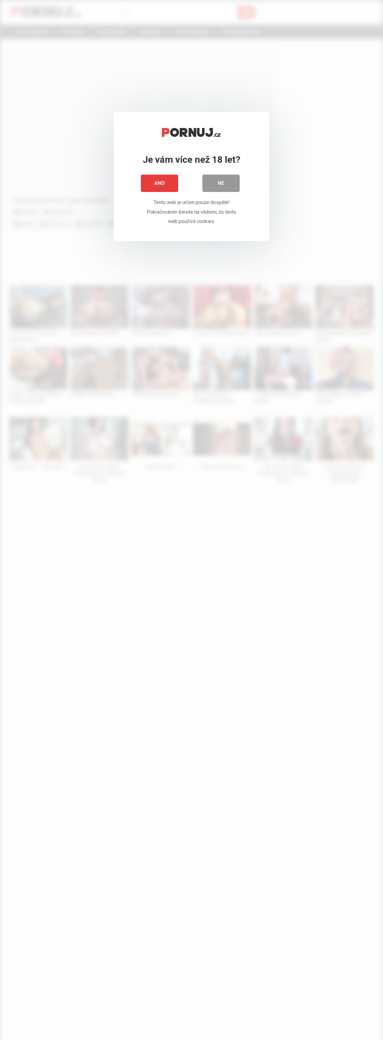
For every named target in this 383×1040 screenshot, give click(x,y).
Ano (159, 183)
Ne (221, 183)
